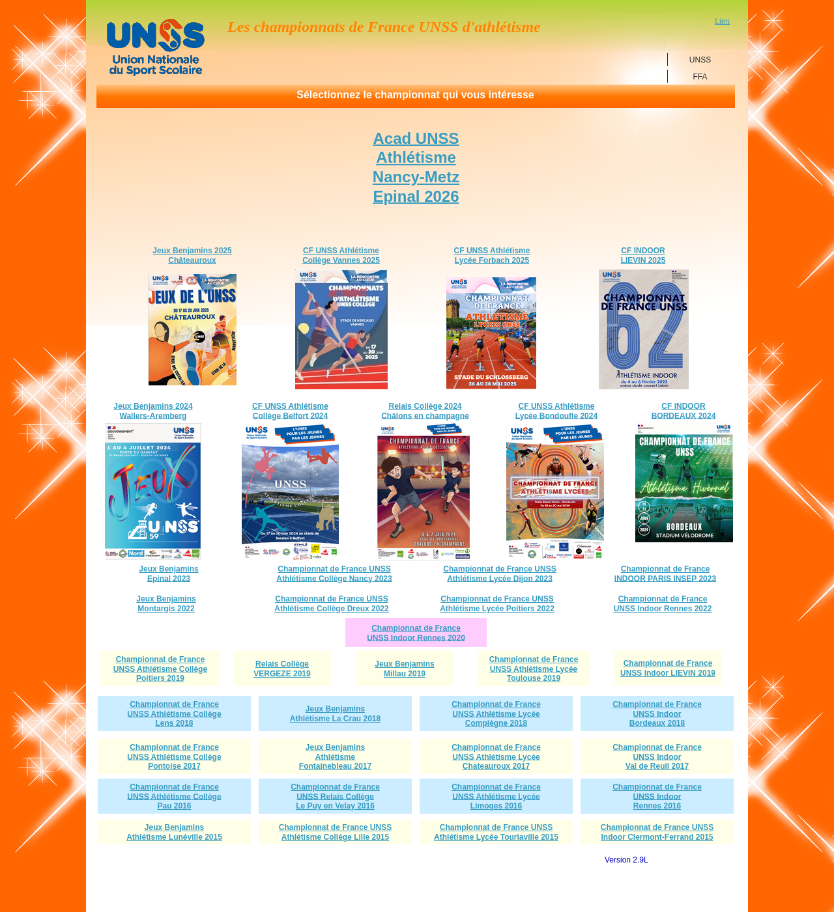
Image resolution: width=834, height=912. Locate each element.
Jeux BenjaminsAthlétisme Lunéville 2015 (174, 832)
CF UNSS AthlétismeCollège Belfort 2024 (290, 411)
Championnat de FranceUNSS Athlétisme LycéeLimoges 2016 (496, 796)
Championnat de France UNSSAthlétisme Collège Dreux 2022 (331, 603)
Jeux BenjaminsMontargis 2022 (165, 603)
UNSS (700, 59)
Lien (722, 20)
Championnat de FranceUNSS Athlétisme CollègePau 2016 (174, 796)
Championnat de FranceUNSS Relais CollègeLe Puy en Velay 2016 (335, 796)
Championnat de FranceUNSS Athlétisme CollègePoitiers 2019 (160, 669)
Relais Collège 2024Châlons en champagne (425, 411)
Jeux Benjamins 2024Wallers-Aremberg (152, 411)
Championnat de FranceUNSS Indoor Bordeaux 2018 (657, 714)
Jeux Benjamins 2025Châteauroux (191, 255)
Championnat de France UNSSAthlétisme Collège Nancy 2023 (334, 573)
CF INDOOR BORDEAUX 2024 (684, 411)
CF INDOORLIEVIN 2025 (643, 255)
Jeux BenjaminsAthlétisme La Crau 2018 (335, 713)
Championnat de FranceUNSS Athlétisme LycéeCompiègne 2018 (496, 714)
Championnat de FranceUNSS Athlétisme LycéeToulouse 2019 (534, 669)
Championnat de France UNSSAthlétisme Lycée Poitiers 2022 (497, 603)
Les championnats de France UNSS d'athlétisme (384, 26)
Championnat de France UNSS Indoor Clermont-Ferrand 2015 (657, 832)
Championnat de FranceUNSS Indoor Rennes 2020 (416, 633)
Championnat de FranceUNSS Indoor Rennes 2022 (663, 603)
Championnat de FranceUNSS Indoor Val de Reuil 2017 (657, 757)
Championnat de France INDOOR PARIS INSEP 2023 (665, 573)
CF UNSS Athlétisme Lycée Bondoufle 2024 (556, 411)
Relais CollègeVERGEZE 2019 (281, 668)
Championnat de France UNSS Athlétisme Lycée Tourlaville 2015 (496, 832)
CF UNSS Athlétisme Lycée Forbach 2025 (492, 255)
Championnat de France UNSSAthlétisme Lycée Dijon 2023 (499, 573)
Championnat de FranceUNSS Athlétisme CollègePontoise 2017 (174, 757)
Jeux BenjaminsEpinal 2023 (168, 573)
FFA (700, 76)
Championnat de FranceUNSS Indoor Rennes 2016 (657, 796)
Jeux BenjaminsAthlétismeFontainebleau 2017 (335, 757)
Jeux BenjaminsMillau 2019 (404, 668)
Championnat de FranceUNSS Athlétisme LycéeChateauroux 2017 (496, 757)
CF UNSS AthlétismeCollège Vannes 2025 (341, 255)
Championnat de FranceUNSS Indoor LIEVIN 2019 (667, 668)
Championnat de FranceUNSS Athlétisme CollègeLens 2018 (174, 714)
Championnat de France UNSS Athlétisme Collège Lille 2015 (335, 832)
